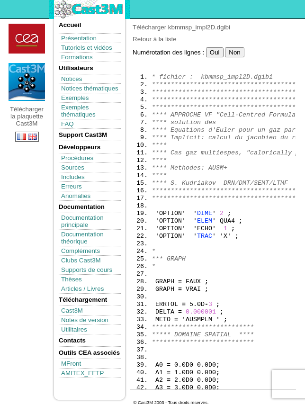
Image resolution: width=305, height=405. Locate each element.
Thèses (71, 279)
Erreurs (71, 186)
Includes (73, 176)
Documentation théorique (82, 238)
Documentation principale (82, 221)
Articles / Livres (82, 288)
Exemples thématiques (78, 111)
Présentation (79, 38)
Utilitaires (74, 329)
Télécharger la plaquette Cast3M (27, 82)
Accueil (70, 24)
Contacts (72, 340)
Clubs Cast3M (81, 260)
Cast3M (72, 310)
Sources (72, 167)
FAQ (67, 123)
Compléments (80, 250)
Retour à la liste (155, 39)
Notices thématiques (89, 88)
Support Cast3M (83, 134)
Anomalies (75, 195)
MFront (71, 363)
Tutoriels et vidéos (86, 47)
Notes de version (84, 320)
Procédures (77, 158)
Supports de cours (86, 269)
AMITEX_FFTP (82, 373)
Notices (71, 78)
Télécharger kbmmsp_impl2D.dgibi (181, 27)
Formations (77, 57)
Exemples (75, 97)
